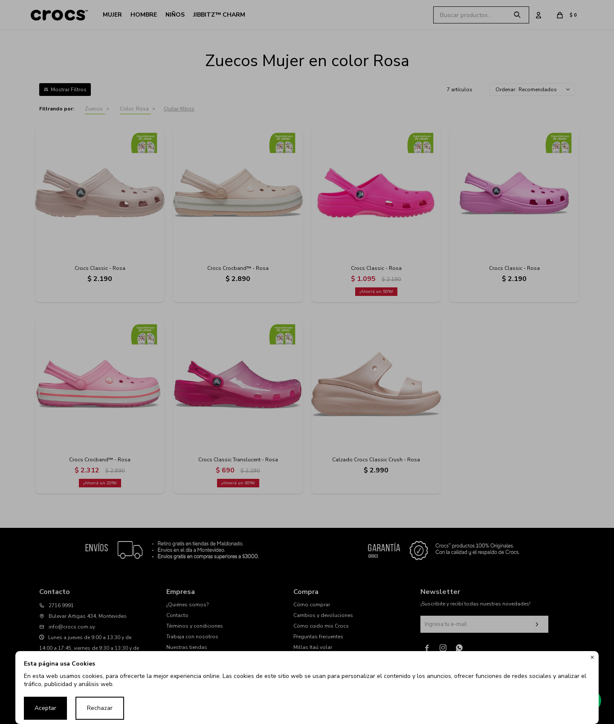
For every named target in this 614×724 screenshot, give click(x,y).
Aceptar (45, 708)
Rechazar (100, 708)
